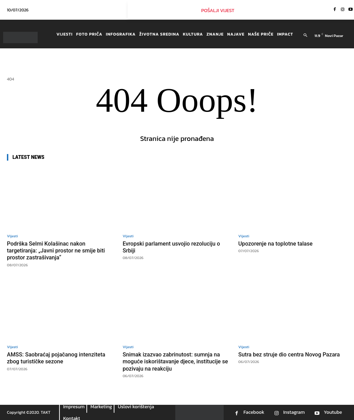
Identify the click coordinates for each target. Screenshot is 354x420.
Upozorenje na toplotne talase (277, 243)
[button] (305, 35)
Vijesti (12, 236)
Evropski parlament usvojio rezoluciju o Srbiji (174, 247)
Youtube (333, 412)
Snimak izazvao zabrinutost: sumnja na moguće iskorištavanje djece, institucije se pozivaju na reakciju (174, 361)
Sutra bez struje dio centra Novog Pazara (291, 354)
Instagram (294, 412)
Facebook (253, 412)
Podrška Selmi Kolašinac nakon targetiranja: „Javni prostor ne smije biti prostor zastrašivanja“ (58, 250)
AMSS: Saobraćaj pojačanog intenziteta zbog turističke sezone (59, 358)
